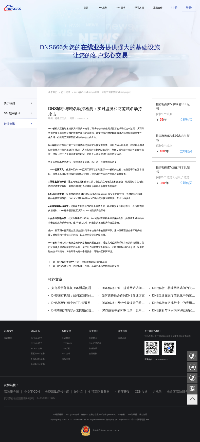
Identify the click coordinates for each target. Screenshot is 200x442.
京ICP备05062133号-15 (126, 419)
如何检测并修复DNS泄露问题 (71, 288)
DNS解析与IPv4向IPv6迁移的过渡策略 (174, 310)
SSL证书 (35, 331)
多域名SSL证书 (38, 359)
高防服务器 (11, 391)
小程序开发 (122, 391)
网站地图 (141, 419)
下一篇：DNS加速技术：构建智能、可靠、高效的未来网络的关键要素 (83, 266)
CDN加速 (141, 391)
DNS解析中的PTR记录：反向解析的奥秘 (124, 310)
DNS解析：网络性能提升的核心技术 (124, 303)
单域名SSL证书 (38, 364)
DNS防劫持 (132, 414)
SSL (68, 414)
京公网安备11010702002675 (100, 430)
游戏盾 (157, 391)
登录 (189, 8)
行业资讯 (9, 123)
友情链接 (93, 353)
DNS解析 (52, 128)
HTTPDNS (66, 343)
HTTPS (111, 414)
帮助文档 (66, 331)
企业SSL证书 (100, 414)
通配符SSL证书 (38, 353)
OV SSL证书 (36, 343)
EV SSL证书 (36, 348)
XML (148, 419)
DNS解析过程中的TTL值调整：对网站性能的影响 (73, 303)
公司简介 (93, 338)
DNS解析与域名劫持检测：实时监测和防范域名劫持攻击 (102, 92)
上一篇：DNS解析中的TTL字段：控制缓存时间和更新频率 (77, 262)
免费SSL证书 (87, 414)
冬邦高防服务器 (99, 391)
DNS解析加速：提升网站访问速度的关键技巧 (124, 288)
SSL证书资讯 (12, 113)
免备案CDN (32, 391)
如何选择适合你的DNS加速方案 (123, 295)
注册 (174, 8)
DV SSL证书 (36, 338)
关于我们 (9, 103)
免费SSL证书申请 (57, 391)
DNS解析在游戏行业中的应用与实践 (174, 303)
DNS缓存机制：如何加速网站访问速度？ (73, 295)
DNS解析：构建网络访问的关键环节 (174, 288)
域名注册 (66, 359)
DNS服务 (8, 331)
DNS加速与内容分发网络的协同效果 (73, 310)
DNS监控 (66, 348)
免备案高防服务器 (179, 391)
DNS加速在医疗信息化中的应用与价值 (174, 295)
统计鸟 (78, 391)
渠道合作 (122, 331)
